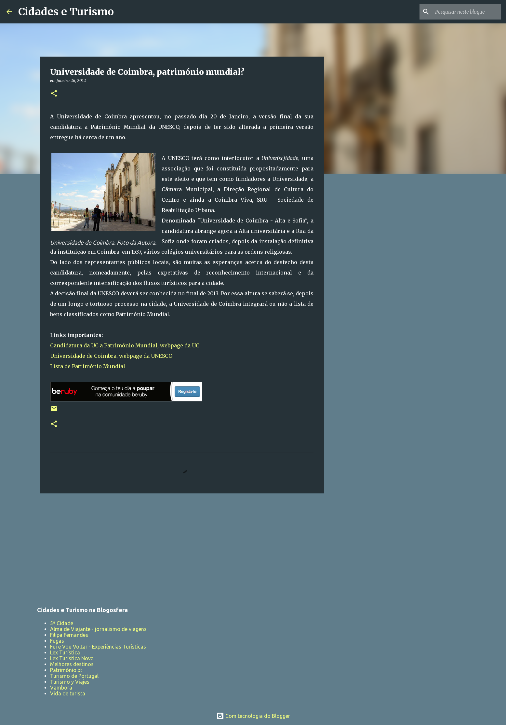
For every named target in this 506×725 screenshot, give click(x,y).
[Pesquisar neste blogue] (467, 12)
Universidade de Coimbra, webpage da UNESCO (111, 356)
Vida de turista (67, 693)
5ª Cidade (61, 623)
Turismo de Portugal (74, 676)
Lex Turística (65, 652)
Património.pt (66, 670)
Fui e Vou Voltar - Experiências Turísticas (98, 647)
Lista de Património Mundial (87, 366)
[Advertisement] (181, 548)
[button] (54, 93)
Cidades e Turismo (66, 11)
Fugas (57, 641)
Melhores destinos (72, 664)
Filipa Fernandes (69, 635)
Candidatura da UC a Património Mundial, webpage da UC (124, 345)
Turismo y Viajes (69, 682)
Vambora (61, 688)
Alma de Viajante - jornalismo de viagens (98, 629)
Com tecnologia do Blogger (253, 716)
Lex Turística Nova (72, 658)
